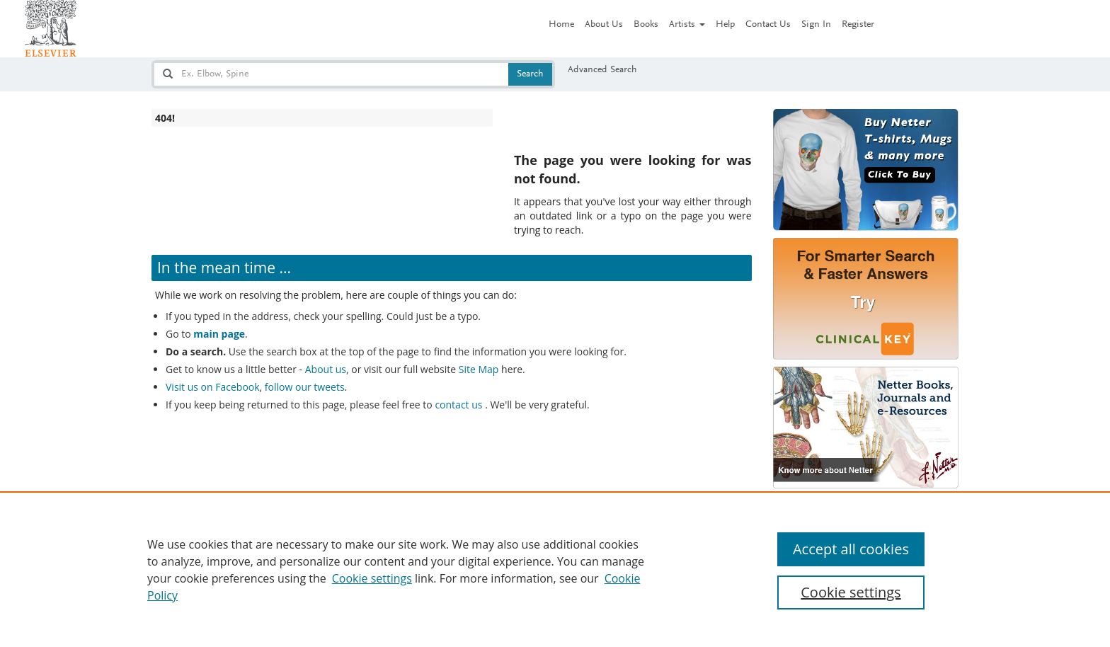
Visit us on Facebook (213, 387)
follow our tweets (305, 387)
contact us (460, 404)
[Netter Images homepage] (50, 28)
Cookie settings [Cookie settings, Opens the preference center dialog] (850, 592)
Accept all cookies (851, 549)
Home (561, 25)
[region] (555, 569)
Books (646, 25)
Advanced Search (602, 70)
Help (725, 25)
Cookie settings (372, 578)
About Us (604, 25)
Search (530, 74)
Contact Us (768, 25)
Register (858, 25)
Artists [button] (687, 25)
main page (219, 333)
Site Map (479, 369)
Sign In (816, 25)
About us (325, 369)
